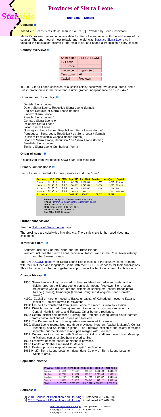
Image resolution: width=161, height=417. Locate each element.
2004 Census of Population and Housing (54, 398)
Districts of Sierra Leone (48, 228)
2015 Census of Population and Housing (54, 401)
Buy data (73, 17)
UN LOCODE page (39, 263)
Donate (89, 17)
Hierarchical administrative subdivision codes (74, 203)
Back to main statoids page (65, 408)
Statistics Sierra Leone (109, 39)
